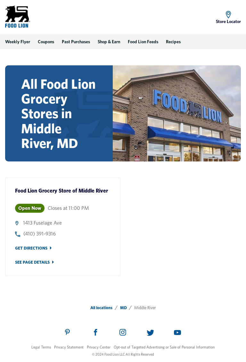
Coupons (46, 41)
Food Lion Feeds (143, 41)
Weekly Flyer (17, 41)
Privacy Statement (69, 347)
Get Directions (31, 248)
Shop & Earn (109, 41)
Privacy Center (99, 347)
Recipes (173, 41)
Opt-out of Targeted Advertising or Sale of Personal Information (164, 347)
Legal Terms (41, 347)
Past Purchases (76, 41)
